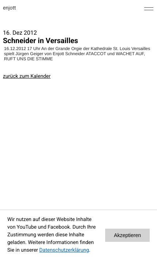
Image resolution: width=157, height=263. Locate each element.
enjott (9, 8)
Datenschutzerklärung (64, 250)
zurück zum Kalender (26, 76)
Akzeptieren (127, 235)
